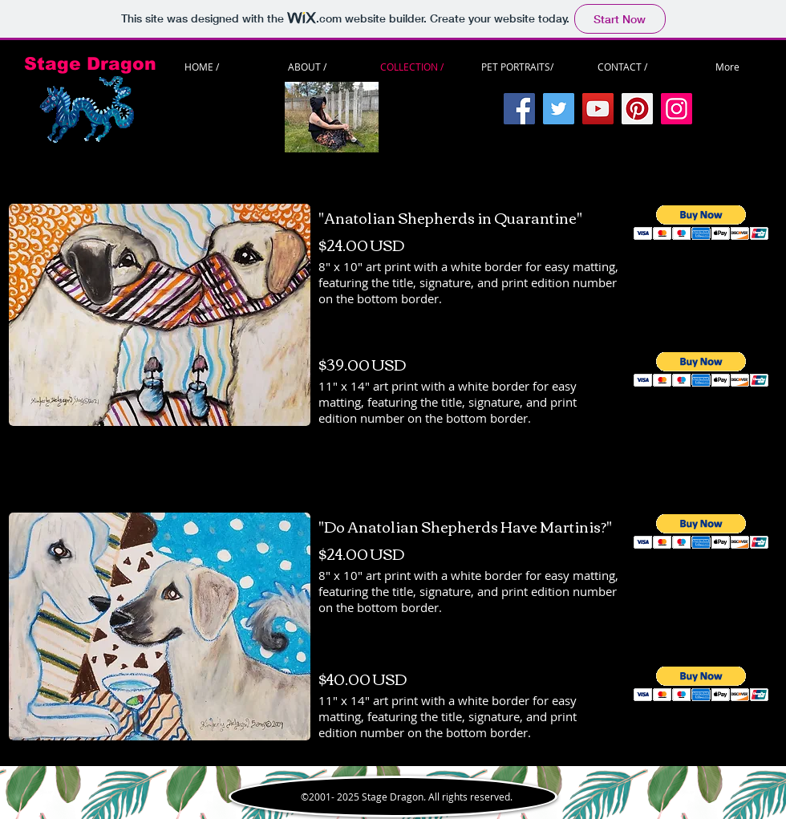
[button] (701, 222)
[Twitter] (558, 108)
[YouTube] (598, 108)
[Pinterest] (637, 108)
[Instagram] (676, 108)
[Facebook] (519, 108)
